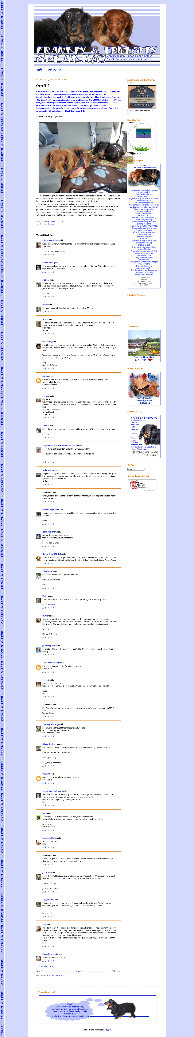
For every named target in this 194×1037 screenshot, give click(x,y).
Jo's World (46, 873)
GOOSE (45, 319)
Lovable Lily (47, 342)
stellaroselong (48, 470)
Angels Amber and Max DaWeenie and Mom (60, 446)
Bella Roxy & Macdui (50, 240)
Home (78, 971)
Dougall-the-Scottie (50, 954)
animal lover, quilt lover (52, 791)
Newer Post (41, 971)
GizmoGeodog (48, 263)
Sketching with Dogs (50, 724)
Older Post (116, 971)
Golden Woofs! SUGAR (51, 554)
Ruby (44, 924)
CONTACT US (55, 70)
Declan (45, 305)
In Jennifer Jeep (48, 224)
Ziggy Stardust (48, 900)
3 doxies (45, 280)
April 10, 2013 (48, 255)
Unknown (46, 376)
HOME (39, 70)
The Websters (48, 571)
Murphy (45, 616)
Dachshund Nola (49, 838)
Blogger (108, 1030)
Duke (44, 813)
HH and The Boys (49, 744)
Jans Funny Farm (49, 646)
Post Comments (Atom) (56, 976)
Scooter (45, 396)
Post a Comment (46, 966)
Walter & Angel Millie (50, 510)
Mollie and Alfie (48, 604)
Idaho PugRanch (49, 532)
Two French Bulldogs (51, 663)
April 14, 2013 (48, 961)
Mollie (44, 596)
